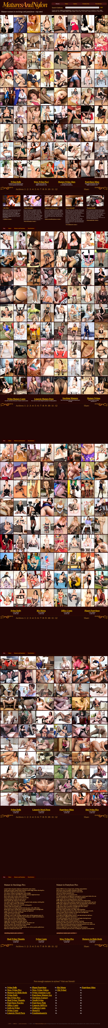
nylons (97, 10)
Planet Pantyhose (39, 987)
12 (56, 189)
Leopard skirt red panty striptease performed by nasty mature (19, 889)
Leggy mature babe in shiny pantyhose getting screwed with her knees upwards (76, 902)
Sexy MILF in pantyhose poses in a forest (66, 914)
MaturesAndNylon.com (40, 1023)
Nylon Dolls (16, 182)
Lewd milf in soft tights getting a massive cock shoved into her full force (74, 915)
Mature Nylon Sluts (66, 182)
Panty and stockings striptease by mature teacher (16, 897)
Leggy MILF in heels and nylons (12, 914)
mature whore (100, 11)
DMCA (14, 1023)
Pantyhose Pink (39, 1003)
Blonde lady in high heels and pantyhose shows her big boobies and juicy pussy (76, 903)
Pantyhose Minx (92, 182)
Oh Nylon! (61, 990)
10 (49, 189)
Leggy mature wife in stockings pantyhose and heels (69, 899)
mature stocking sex (92, 11)
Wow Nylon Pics (14, 990)
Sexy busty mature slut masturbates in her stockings (17, 924)
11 (53, 189)
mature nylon (79, 11)
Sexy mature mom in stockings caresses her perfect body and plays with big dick (24, 902)
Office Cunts (12, 1005)
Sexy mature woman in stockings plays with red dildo (17, 893)
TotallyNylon (37, 1000)
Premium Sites (86, 3)
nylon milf (60, 11)
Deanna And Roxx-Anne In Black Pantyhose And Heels (70, 921)
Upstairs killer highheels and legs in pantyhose (68, 919)
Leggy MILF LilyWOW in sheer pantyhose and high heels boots (72, 905)
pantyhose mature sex (86, 10)
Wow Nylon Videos (40, 990)
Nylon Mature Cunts (16, 399)
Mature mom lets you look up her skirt (13, 912)
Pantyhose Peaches (15, 1003)
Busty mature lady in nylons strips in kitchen (15, 896)
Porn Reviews (98, 3)
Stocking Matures (70, 398)
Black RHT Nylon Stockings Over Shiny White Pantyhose (70, 909)
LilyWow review (7, 219)
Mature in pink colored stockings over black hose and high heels (72, 912)
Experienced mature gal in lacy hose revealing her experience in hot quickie (75, 928)
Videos (66, 3)
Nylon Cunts (12, 1010)
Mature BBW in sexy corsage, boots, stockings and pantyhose (71, 889)
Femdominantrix (39, 1013)
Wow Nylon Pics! (41, 182)
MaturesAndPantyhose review (52, 219)
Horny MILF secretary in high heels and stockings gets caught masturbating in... (24, 916)
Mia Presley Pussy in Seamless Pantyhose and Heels (69, 890)
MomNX (36, 1010)
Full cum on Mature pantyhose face (65, 893)
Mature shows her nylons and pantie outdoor (15, 925)
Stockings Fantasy (40, 997)
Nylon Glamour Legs (41, 992)
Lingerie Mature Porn (44, 399)
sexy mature (84, 11)
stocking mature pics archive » (14, 933)
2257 (10, 1023)
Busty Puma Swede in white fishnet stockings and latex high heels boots (22, 894)
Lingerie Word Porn (16, 1013)
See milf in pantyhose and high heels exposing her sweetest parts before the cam (76, 896)
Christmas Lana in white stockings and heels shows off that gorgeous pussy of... (24, 915)
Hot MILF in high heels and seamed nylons (15, 891)
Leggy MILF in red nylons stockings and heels (15, 921)
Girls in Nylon (13, 1008)
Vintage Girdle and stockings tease (12, 906)
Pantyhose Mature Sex (42, 995)
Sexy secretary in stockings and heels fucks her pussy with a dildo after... (22, 908)
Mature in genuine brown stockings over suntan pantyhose (71, 897)
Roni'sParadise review (30, 221)
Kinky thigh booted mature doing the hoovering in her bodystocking (73, 900)
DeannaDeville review (92, 220)
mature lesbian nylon (76, 10)
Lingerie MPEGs (39, 1005)
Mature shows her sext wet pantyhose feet (66, 894)
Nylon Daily (12, 995)
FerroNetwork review (71, 224)
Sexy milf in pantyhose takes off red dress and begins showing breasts (73, 918)
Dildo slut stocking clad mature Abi (13, 928)
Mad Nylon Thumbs (16, 1000)
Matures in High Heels (17, 992)
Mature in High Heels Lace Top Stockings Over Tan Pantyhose (72, 927)
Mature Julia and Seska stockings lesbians (14, 918)
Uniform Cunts (38, 1008)
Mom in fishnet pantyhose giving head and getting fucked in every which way (75, 924)
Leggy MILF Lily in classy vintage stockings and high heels (19, 911)
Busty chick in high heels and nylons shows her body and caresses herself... (75, 911)
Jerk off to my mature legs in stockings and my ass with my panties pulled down (24, 927)
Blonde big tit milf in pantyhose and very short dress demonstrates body (74, 922)
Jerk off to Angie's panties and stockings (14, 903)
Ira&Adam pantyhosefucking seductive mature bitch (69, 891)
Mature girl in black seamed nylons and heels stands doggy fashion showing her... (24, 890)
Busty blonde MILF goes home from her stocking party (18, 905)
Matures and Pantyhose (19, 228)
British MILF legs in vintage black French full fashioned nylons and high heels (23, 909)
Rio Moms (61, 987)
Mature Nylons (93, 398)
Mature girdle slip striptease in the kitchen (14, 900)
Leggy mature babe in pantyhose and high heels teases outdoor (72, 906)
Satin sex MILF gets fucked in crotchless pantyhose (69, 925)
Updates (75, 3)
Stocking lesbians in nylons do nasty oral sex (15, 899)
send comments (22, 1023)
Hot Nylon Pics (13, 997)
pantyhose (93, 10)
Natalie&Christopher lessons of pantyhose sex (67, 908)
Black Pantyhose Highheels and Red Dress (67, 916)
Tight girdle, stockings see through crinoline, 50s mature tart (19, 922)
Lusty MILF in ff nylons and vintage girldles (15, 919)
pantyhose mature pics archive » (66, 933)
